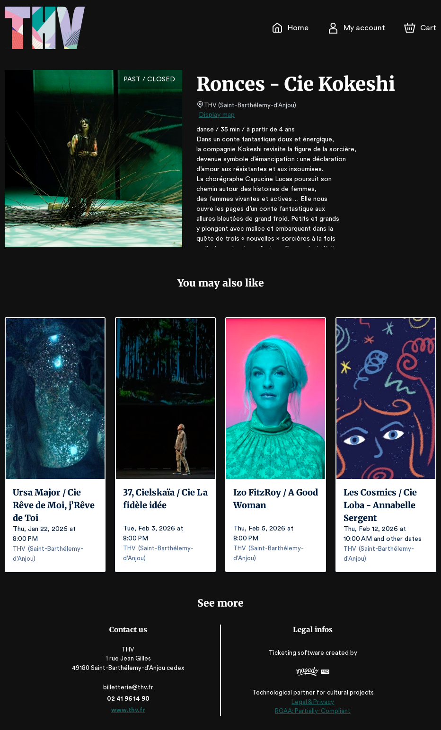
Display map (217, 115)
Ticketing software (296, 652)
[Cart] (421, 27)
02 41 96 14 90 (129, 698)
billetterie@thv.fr (129, 687)
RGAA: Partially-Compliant (311, 711)
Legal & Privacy (311, 701)
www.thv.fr (129, 709)
